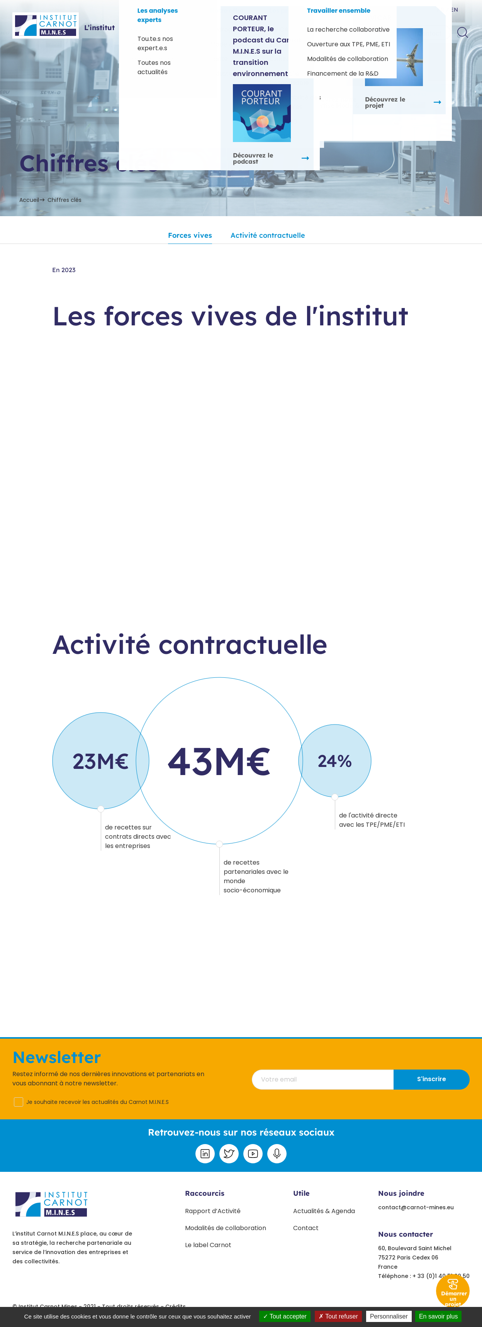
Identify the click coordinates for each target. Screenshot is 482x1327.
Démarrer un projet (454, 1299)
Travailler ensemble (358, 32)
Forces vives (190, 235)
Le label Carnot (208, 1245)
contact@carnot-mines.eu (416, 1207)
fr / (443, 9)
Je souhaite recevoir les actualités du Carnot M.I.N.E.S (97, 1102)
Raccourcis (204, 1193)
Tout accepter (285, 1316)
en (453, 9)
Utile (301, 1193)
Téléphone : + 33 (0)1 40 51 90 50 (424, 1276)
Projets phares (221, 32)
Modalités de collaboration (225, 1228)
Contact (429, 33)
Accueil (29, 200)
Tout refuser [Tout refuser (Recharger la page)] (338, 1316)
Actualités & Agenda (324, 1211)
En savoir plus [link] (438, 1316)
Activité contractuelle (268, 235)
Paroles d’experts (285, 32)
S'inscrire (431, 1079)
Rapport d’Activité (213, 1211)
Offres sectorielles (156, 32)
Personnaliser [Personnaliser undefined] (389, 1316)
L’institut (99, 27)
